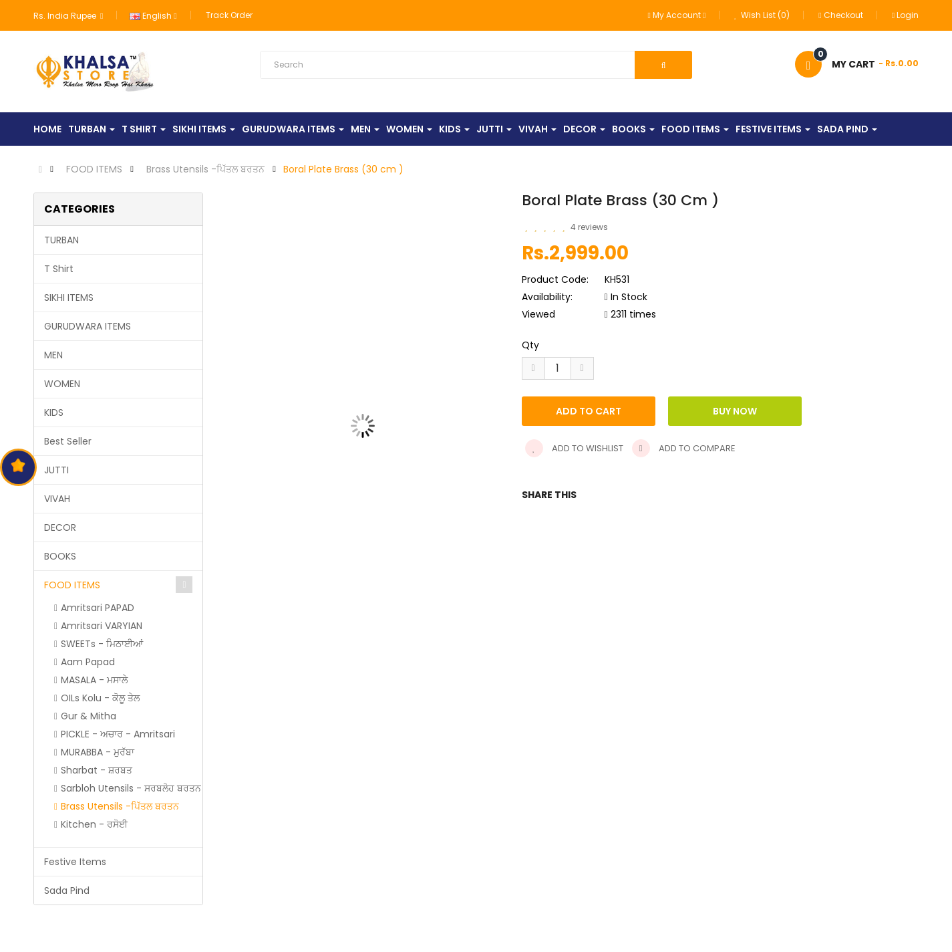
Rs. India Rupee (68, 15)
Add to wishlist (574, 448)
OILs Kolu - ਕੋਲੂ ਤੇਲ (100, 698)
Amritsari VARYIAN (101, 625)
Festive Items (75, 861)
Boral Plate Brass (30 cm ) (343, 169)
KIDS (53, 412)
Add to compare (684, 448)
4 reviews (589, 227)
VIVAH (57, 498)
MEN (53, 355)
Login (905, 15)
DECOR (60, 527)
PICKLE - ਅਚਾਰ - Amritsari (118, 734)
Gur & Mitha (88, 716)
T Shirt (58, 268)
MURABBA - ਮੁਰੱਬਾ (97, 752)
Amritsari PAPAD (97, 607)
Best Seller (68, 441)
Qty (530, 345)
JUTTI (56, 470)
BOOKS (60, 556)
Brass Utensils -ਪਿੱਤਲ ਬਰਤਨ (205, 169)
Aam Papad (88, 662)
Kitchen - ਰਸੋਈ (94, 824)
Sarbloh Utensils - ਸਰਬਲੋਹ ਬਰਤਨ (131, 788)
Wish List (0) (762, 15)
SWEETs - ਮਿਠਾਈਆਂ (102, 643)
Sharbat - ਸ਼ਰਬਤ (96, 770)
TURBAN (61, 240)
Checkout (840, 15)
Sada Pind (67, 890)
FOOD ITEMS (94, 169)
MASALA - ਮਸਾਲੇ (94, 680)
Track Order (229, 15)
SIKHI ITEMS (69, 297)
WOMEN (62, 383)
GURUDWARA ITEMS (87, 326)
